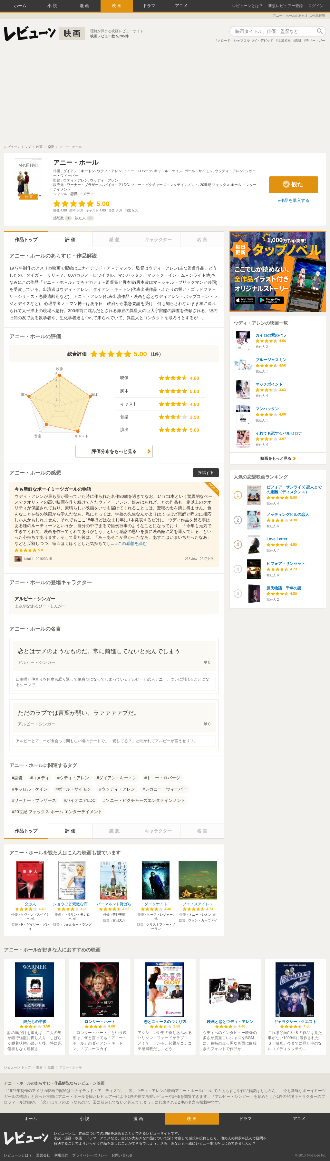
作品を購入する (294, 200)
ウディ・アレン (109, 171)
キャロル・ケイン (168, 171)
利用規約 (61, 1155)
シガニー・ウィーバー (166, 789)
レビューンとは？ (247, 6)
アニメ (181, 5)
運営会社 (43, 1155)
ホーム (20, 5)
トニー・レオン (200, 914)
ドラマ (149, 5)
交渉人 (30, 904)
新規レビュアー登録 (285, 6)
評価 (71, 239)
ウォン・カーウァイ (202, 920)
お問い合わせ (122, 1155)
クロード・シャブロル (234, 40)
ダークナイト (156, 904)
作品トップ (26, 239)
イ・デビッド (263, 40)
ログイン (316, 6)
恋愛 (73, 194)
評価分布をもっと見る (114, 451)
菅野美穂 (118, 914)
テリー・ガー (315, 40)
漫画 (85, 5)
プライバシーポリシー (90, 1155)
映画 (117, 5)
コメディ (86, 194)
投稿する (206, 472)
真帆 (298, 40)
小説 (52, 5)
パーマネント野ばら (114, 904)
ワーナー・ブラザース (84, 185)
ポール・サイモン (198, 171)
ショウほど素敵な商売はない (78, 904)
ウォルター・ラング (77, 924)
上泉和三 (284, 40)
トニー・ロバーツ (138, 171)
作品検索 (319, 31)
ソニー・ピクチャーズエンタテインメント (164, 185)
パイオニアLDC (116, 185)
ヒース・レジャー (160, 914)
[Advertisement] (165, 96)
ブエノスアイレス (197, 904)
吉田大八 (118, 920)
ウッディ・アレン (229, 171)
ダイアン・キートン (79, 171)
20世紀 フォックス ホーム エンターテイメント (58, 811)
